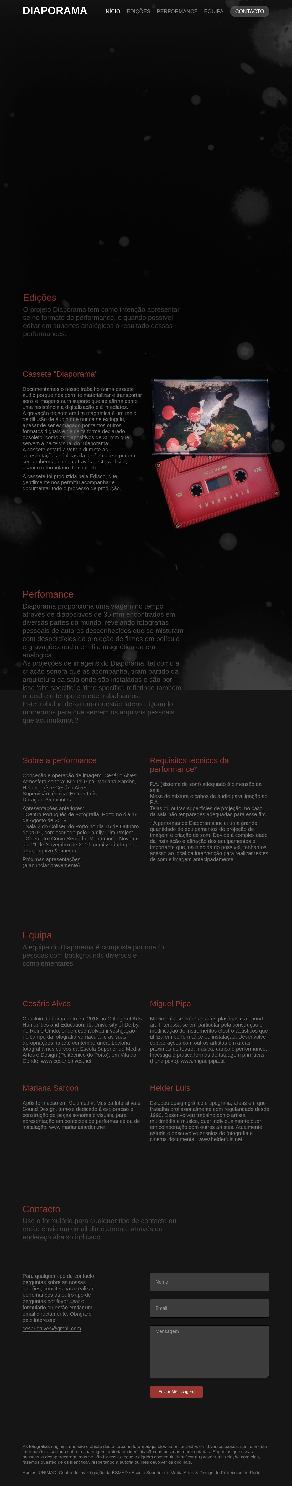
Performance (177, 11)
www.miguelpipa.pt (203, 1061)
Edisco (98, 476)
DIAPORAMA (55, 10)
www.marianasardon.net (77, 1127)
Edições (138, 11)
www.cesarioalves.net (66, 1061)
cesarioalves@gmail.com (52, 1328)
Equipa (213, 11)
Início (112, 11)
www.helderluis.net (220, 1139)
